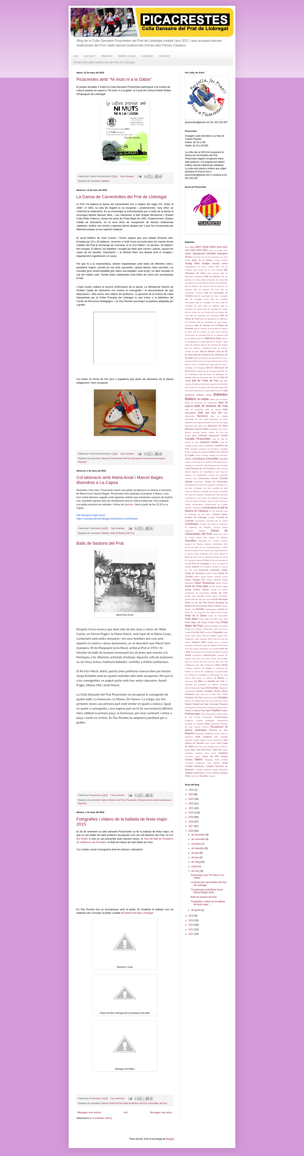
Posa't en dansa (192, 710)
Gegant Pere (222, 636)
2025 (205, 250)
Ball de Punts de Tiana (202, 361)
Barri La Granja (219, 416)
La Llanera (207, 678)
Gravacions (197, 645)
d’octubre (196, 843)
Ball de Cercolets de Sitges (216, 309)
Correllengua (191, 524)
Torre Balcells (213, 763)
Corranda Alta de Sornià (217, 521)
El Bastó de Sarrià (220, 557)
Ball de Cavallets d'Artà (197, 299)
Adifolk (188, 253)
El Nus (206, 560)
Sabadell (224, 737)
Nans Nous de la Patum (206, 694)
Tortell (225, 763)
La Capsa (207, 668)
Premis (197, 717)
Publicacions (222, 720)
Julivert (224, 665)
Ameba (188, 257)
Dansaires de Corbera (208, 541)
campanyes (213, 435)
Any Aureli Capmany (210, 257)
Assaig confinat (221, 260)
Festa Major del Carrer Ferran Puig (202, 622)
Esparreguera (211, 609)
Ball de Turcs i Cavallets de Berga (199, 364)
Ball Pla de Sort (217, 391)
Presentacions (221, 717)
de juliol (195, 853)
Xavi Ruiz (195, 776)
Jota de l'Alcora (192, 662)
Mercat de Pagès (199, 688)
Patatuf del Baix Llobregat (138, 912)
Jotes (217, 665)
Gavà (213, 635)
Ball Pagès (219, 387)
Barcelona (202, 416)
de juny (195, 857)
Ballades (106, 181)
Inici (75, 55)
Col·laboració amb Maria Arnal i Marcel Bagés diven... (207, 891)
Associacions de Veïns (195, 267)
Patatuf (188, 704)
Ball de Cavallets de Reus (208, 302)
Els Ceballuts (205, 567)
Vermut (216, 773)
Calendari (147, 55)
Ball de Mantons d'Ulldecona (198, 348)
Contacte (164, 55)
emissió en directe (220, 567)
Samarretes (217, 740)
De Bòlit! (194, 547)
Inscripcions (197, 655)
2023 (193, 250)
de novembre (198, 839)
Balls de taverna (213, 409)
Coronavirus (200, 521)
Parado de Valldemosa (194, 701)
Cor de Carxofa (215, 511)
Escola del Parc (219, 593)
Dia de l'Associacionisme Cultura (213, 547)
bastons (128, 504)
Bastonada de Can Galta (196, 419)
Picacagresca (190, 707)
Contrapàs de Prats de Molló (216, 495)
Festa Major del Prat (157, 1103)
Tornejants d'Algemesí (195, 763)
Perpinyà (223, 704)
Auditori (211, 267)
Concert (214, 478)
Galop (198, 636)
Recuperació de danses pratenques (148, 458)
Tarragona (208, 760)
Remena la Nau (218, 730)
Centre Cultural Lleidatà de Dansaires (211, 455)
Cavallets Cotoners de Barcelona (204, 449)
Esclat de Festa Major (197, 586)
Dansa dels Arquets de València (212, 537)
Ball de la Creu (213, 338)
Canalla (224, 435)
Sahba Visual (206, 740)
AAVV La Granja (215, 250)
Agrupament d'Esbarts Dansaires (210, 253)
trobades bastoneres (194, 773)
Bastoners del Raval (218, 426)
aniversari (197, 257)
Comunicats (203, 478)
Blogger (170, 1139)
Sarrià (213, 753)
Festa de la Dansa (196, 615)
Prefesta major (192, 713)
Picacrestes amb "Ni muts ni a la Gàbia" (114, 79)
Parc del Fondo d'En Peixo (216, 701)
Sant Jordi (196, 750)
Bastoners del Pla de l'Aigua (216, 422)
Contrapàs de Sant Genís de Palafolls (201, 498)
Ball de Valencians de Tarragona (204, 371)
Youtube (211, 776)
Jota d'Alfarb (222, 658)
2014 (191, 920)
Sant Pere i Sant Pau (211, 750)
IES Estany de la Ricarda (201, 652)
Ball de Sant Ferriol (220, 361)
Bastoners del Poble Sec (196, 426)
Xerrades (203, 776)
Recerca (205, 727)
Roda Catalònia (203, 737)
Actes (225, 250)
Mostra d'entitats (205, 691)
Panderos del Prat (193, 697)
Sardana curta (202, 753)
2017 (198, 246)
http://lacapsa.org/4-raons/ (90, 515)
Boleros (188, 432)
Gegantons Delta (192, 639)
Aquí (79, 849)
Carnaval (204, 442)
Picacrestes (131, 800)
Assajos (206, 263)
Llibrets (188, 688)
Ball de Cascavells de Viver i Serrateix (211, 296)
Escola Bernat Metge (219, 586)
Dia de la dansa (191, 550)
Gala (193, 636)
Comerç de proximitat (218, 475)
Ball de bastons (212, 276)
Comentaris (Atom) (102, 1118)
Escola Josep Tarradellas (217, 596)
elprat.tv (195, 566)
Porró (225, 707)
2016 (192, 247)
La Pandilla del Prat (214, 681)
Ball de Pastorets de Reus (205, 358)
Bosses (204, 432)
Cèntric (188, 459)
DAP (226, 544)
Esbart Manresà (214, 580)
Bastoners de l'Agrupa (194, 422)
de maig (195, 862)
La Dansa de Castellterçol (203, 671)
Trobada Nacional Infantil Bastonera (212, 770)
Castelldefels (209, 446)
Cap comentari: (127, 176)
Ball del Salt (214, 377)
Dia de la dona (205, 550)
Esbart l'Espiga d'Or (195, 579)
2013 (191, 924)
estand (221, 609)
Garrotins (205, 636)
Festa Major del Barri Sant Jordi (213, 619)
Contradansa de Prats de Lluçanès (199, 485)
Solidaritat (223, 753)
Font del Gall (198, 632)
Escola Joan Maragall (194, 596)
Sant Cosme (210, 743)
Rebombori (215, 724)
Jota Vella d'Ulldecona (204, 665)
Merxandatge (212, 688)
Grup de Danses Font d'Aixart (215, 645)
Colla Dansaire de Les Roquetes (200, 468)
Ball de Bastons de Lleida (213, 280)
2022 (187, 250)
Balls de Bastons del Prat (122, 533)
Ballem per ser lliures (219, 399)
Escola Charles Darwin (197, 589)
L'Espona (197, 668)
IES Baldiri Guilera (220, 652)
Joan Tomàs (211, 658)
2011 (191, 934)
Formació (208, 632)
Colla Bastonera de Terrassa (215, 465)
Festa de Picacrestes (218, 616)
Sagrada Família (192, 740)
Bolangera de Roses (219, 429)
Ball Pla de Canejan (201, 391)
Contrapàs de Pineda (209, 491)
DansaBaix (190, 540)
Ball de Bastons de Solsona (197, 286)
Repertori (107, 55)
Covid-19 (216, 527)
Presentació (207, 717)
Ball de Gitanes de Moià (204, 328)
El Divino (198, 560)
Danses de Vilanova (194, 544)
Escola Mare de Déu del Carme (198, 599)
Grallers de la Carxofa (217, 642)
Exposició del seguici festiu (209, 612)
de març (195, 871)
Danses (224, 541)
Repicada (200, 733)
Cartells (214, 442)
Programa (189, 720)
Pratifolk (216, 710)
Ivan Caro (201, 658)
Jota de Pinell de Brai (209, 662)
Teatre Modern (221, 760)
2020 (219, 247)
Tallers (198, 759)
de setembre (198, 848)
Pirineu (220, 707)
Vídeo (187, 776)
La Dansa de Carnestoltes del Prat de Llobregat (121, 196)
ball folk (210, 387)
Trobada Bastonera (194, 766)
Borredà (196, 432)
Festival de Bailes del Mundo (215, 626)
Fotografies (217, 632)
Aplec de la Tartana (202, 260)
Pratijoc (224, 710)
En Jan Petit (191, 570)
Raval (207, 724)
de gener (196, 910)
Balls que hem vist (209, 412)
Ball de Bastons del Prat (206, 289)
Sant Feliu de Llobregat (204, 746)
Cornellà (211, 517)
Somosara (189, 756)
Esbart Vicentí (222, 583)
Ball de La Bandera (215, 335)
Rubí (216, 737)
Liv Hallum (213, 685)
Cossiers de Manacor (209, 524)
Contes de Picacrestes (216, 481)
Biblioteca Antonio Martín (197, 429)
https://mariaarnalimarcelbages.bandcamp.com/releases (107, 518)
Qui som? (90, 55)
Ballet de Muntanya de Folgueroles (201, 403)
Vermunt (208, 773)
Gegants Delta (199, 642)
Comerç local (191, 478)
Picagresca (211, 707)
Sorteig (224, 756)
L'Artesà (188, 668)
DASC (187, 547)
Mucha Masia (221, 691)
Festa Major (191, 619)
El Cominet (189, 560)
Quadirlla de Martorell (194, 724)
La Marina (219, 678)
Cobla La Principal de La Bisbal (198, 462)
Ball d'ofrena (213, 273)
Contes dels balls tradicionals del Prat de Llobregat (104, 62)
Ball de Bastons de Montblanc (215, 283)
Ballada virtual (204, 395)
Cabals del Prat (216, 432)
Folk (215, 629)
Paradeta (223, 697)
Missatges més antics (161, 1112)
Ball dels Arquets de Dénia (213, 384)
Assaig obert (192, 263)
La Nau (198, 681)
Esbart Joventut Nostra (217, 577)
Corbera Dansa (220, 514)
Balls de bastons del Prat (100, 543)
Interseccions (210, 655)
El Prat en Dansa (217, 564)
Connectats (198, 482)
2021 (225, 247)
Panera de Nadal (210, 698)
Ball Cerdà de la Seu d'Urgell (208, 270)
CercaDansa (198, 458)
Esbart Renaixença (205, 583)
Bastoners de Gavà (219, 419)
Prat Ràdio (206, 710)
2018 (205, 246)
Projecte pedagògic (205, 720)
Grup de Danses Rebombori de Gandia (202, 649)
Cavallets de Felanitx (199, 452)
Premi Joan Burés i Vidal (211, 714)
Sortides (189, 759)
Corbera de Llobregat (195, 517)
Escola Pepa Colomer (211, 606)
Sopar (197, 756)
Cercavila (212, 458)
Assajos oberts (220, 263)
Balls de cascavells (194, 409)
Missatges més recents (89, 1112)
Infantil (188, 655)
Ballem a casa (126, 55)
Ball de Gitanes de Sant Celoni (207, 332)
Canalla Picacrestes (198, 438)
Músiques (189, 694)
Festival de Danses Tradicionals (199, 629)
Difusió (222, 554)
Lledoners (223, 685)
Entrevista (203, 570)
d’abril (194, 866)
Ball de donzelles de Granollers (204, 315)
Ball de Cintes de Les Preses (197, 312)
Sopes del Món (210, 756)
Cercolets (223, 459)
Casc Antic (198, 446)
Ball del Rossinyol (200, 377)
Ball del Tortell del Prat (112, 1103)
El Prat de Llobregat (199, 563)
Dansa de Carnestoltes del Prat (116, 458)
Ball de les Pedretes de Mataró (214, 345)
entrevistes (215, 570)
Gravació (188, 645)
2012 (191, 929)
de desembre (198, 834)
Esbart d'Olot (211, 573)
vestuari (224, 773)
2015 (187, 247)
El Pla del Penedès (217, 560)
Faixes (225, 612)
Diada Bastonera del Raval (206, 554)
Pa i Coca (223, 694)
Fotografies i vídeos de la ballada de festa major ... (208, 903)
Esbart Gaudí (200, 577)
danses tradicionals (213, 544)
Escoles (200, 609)
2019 (212, 246)
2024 (199, 250)
